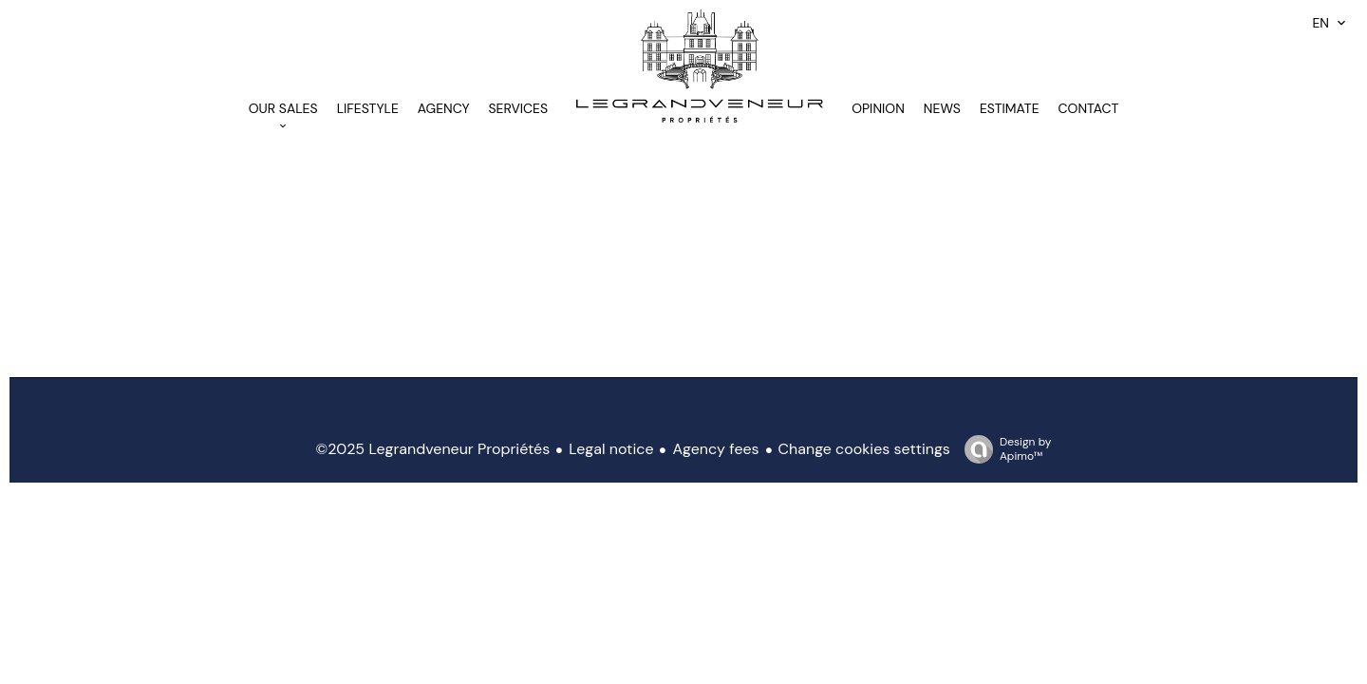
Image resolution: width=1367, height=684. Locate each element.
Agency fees (715, 449)
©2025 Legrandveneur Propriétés (433, 449)
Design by (1003, 449)
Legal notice (611, 449)
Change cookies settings (864, 449)
